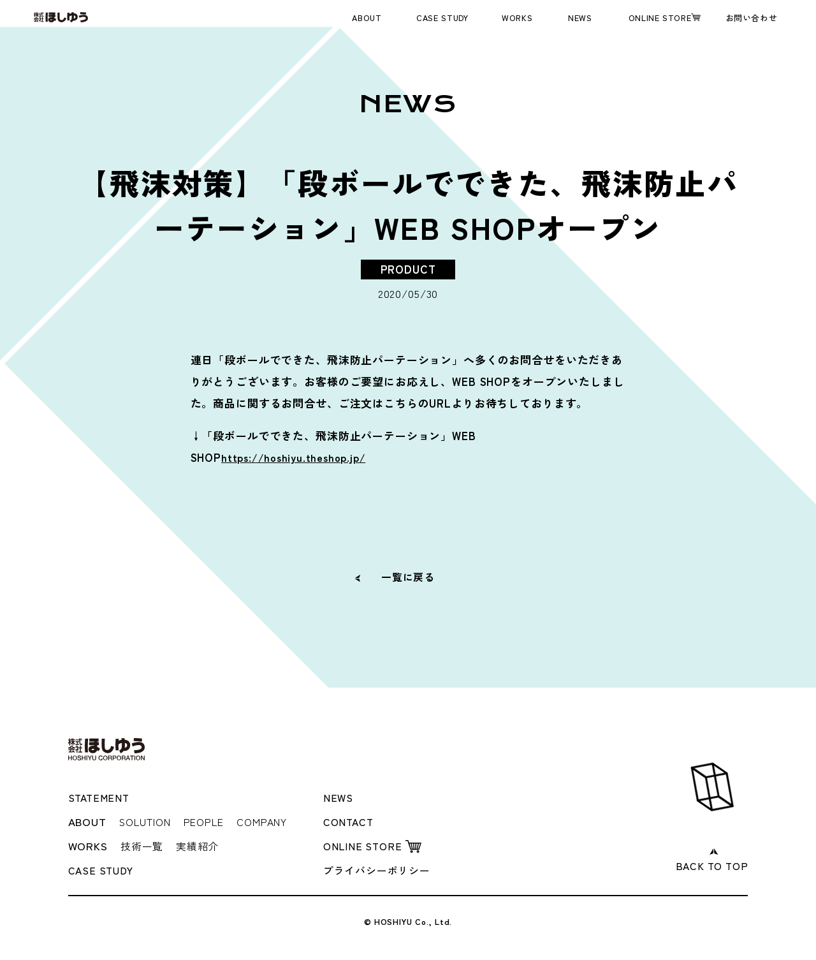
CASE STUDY (442, 17)
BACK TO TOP (709, 864)
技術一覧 (143, 845)
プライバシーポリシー (380, 869)
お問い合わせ (751, 17)
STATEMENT (100, 797)
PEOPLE (212, 821)
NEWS (580, 17)
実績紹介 (201, 845)
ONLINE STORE (660, 17)
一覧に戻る (407, 576)
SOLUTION (147, 821)
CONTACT (350, 821)
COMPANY (275, 821)
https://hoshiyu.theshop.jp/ (297, 457)
